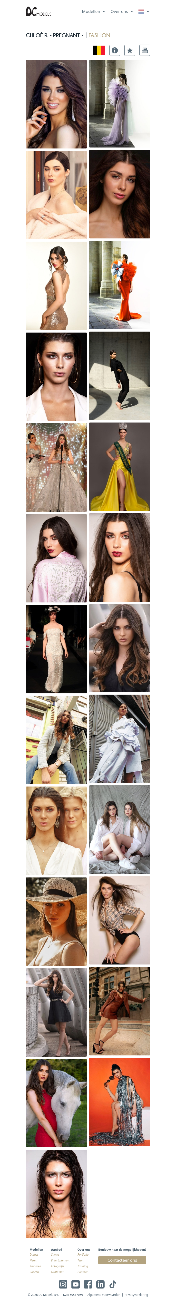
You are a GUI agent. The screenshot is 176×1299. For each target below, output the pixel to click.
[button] (114, 50)
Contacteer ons (122, 1260)
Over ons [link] (119, 11)
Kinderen (35, 1266)
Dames (34, 1254)
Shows (55, 1254)
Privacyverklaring (136, 1295)
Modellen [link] (91, 11)
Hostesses (57, 1272)
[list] (94, 10)
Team (81, 1260)
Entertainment (60, 1260)
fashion (99, 34)
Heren (33, 1260)
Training (83, 1266)
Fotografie (57, 1266)
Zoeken (34, 1272)
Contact (83, 1272)
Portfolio (83, 1254)
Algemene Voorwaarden (104, 1295)
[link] (144, 11)
